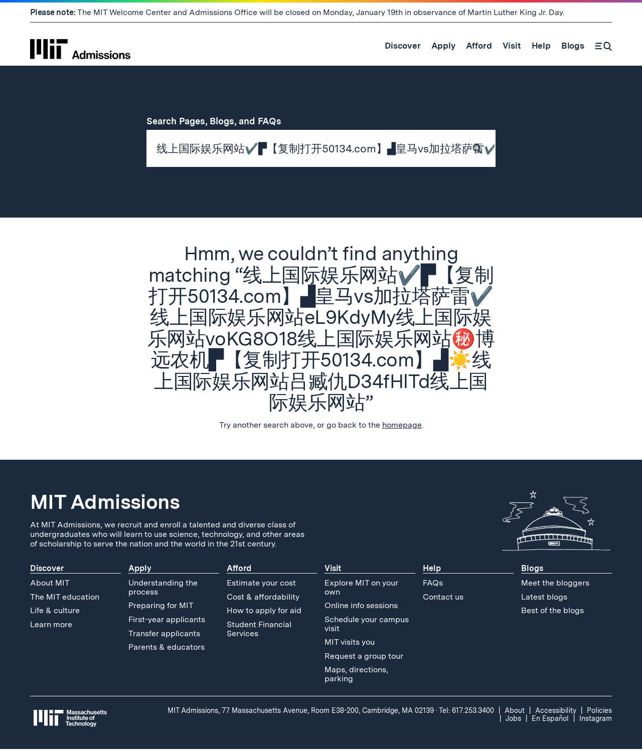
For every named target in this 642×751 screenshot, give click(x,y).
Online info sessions (361, 607)
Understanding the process (163, 589)
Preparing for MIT (161, 607)
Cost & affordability (263, 598)
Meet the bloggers (555, 585)
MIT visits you (350, 644)
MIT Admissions (105, 504)
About (515, 712)
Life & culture (55, 612)
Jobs (513, 720)
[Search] (603, 45)
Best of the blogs (552, 612)
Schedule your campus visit (367, 626)
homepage (402, 427)
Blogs (532, 570)
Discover (47, 570)
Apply (139, 570)
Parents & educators (166, 649)
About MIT (50, 585)
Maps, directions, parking (356, 676)
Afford (239, 570)
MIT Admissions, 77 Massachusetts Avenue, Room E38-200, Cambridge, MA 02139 (301, 712)
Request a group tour (364, 657)
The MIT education (64, 598)
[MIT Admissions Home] (80, 45)
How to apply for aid (264, 612)
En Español (550, 720)
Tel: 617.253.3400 (466, 712)
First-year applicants (166, 621)
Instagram (595, 720)
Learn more (51, 626)
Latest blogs (544, 598)
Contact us (443, 598)
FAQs (433, 585)
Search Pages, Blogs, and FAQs (219, 121)
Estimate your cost (261, 585)
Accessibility (555, 712)
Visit (333, 570)
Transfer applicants (164, 635)
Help (432, 570)
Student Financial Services (259, 631)
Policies (599, 712)
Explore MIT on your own (361, 589)
